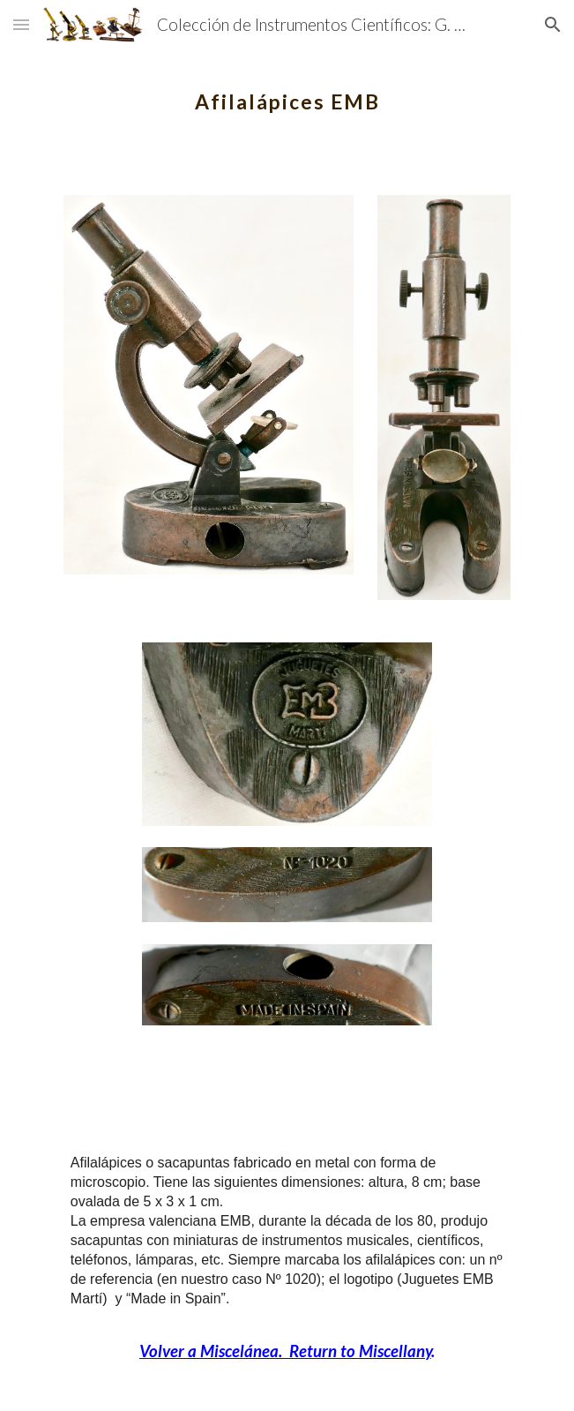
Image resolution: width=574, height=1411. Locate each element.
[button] (21, 24)
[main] (287, 92)
